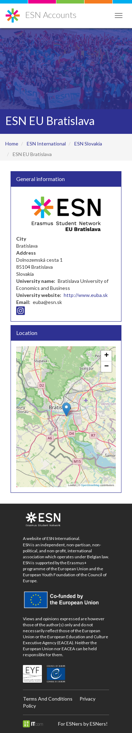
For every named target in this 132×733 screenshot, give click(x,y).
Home (11, 144)
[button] (66, 409)
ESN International (46, 144)
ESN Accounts (50, 15)
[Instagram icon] (20, 312)
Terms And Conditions (48, 699)
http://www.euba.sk (86, 295)
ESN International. (63, 538)
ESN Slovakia (88, 144)
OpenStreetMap (90, 485)
